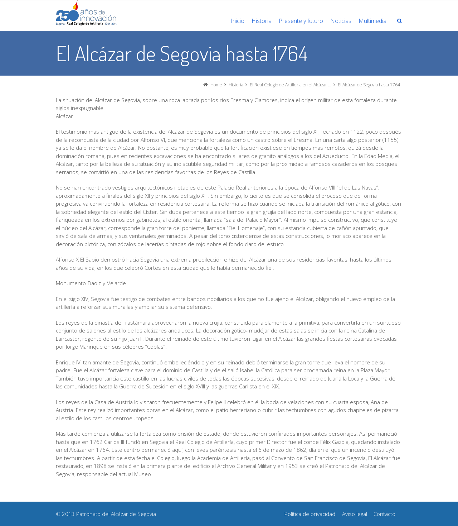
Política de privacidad (309, 513)
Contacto (384, 513)
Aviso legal (354, 513)
